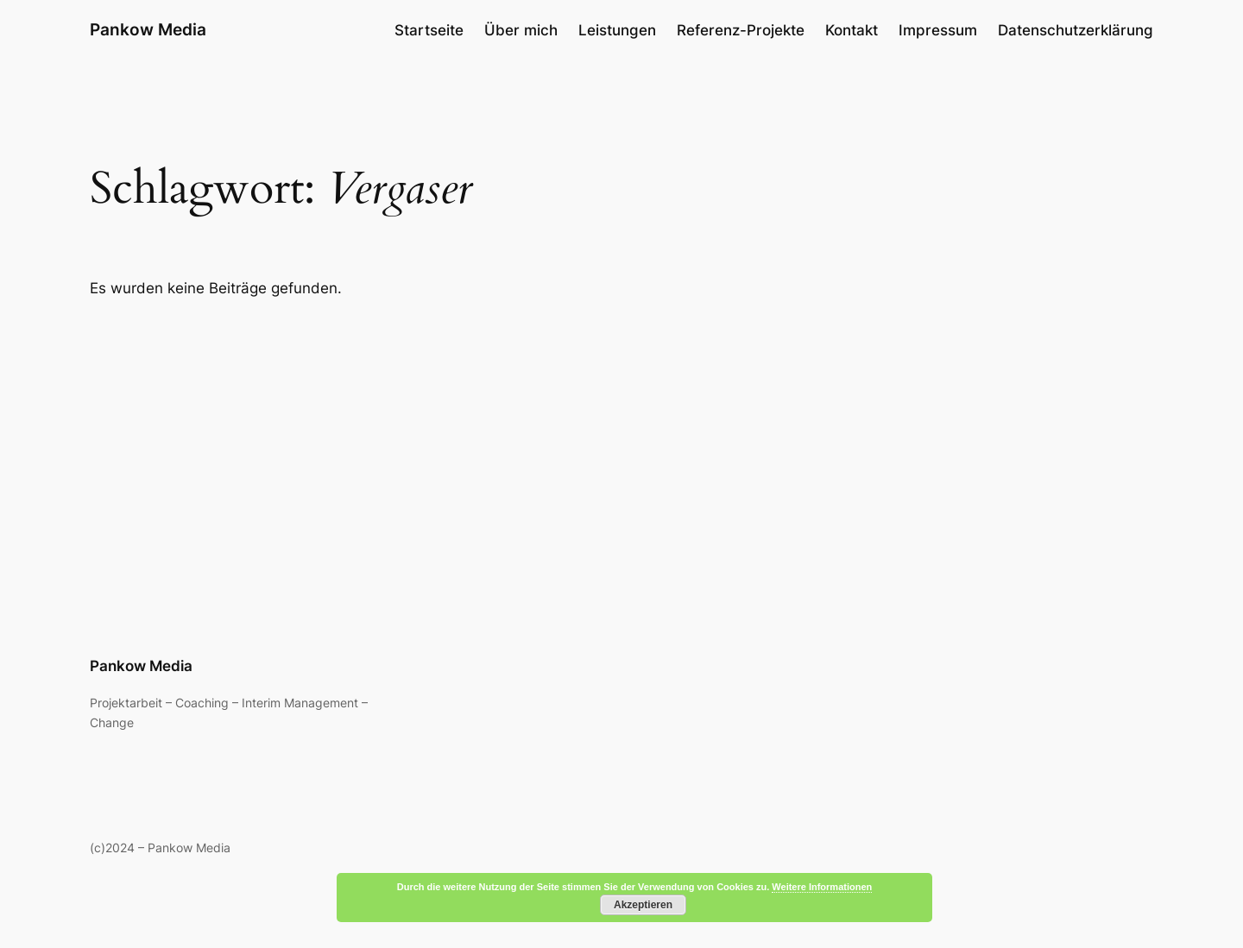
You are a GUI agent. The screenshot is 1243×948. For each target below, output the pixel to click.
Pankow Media (148, 29)
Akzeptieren (643, 905)
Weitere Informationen (822, 887)
